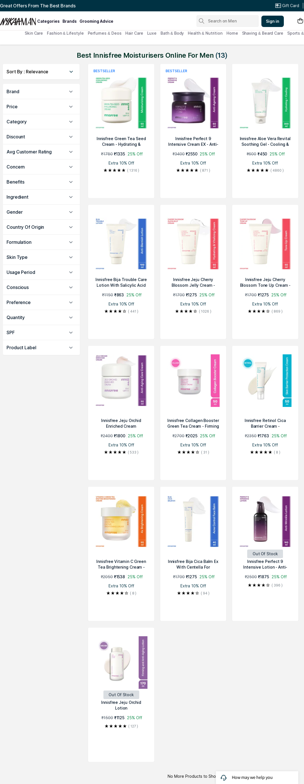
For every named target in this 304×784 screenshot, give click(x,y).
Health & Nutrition (205, 33)
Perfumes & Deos (105, 33)
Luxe (152, 33)
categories (48, 21)
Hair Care (134, 33)
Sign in (273, 21)
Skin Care (34, 33)
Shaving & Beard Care (262, 33)
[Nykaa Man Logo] (18, 20)
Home (232, 33)
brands (70, 21)
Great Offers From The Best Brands (38, 6)
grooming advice (96, 21)
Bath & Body (172, 33)
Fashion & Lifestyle (65, 33)
